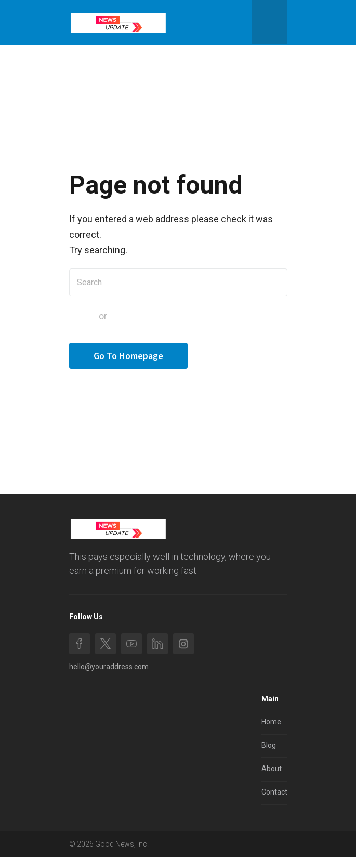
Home (271, 722)
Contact (274, 792)
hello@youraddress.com (109, 666)
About (271, 768)
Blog (268, 745)
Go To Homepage (128, 356)
